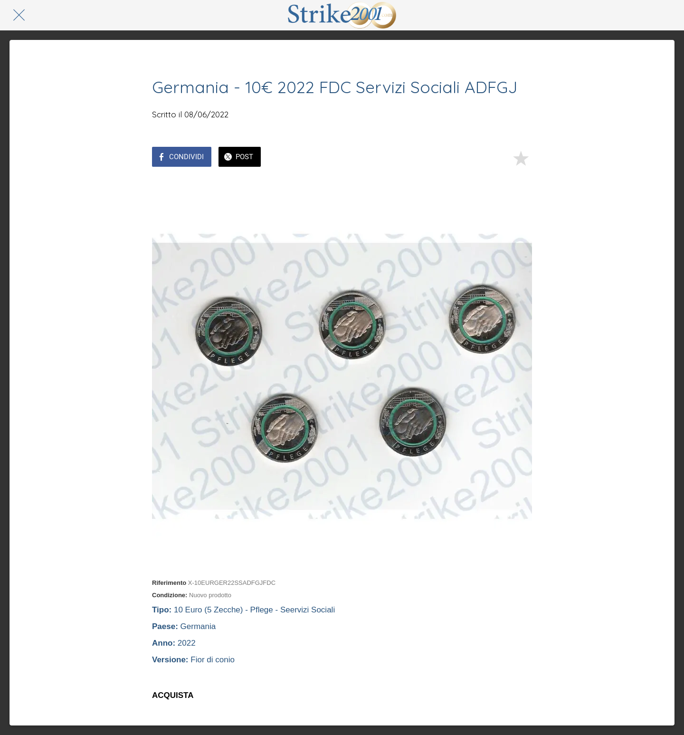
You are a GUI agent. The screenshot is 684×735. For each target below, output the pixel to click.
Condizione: (169, 595)
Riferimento (169, 582)
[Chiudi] (19, 15)
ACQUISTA (173, 695)
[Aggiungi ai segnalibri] (520, 157)
